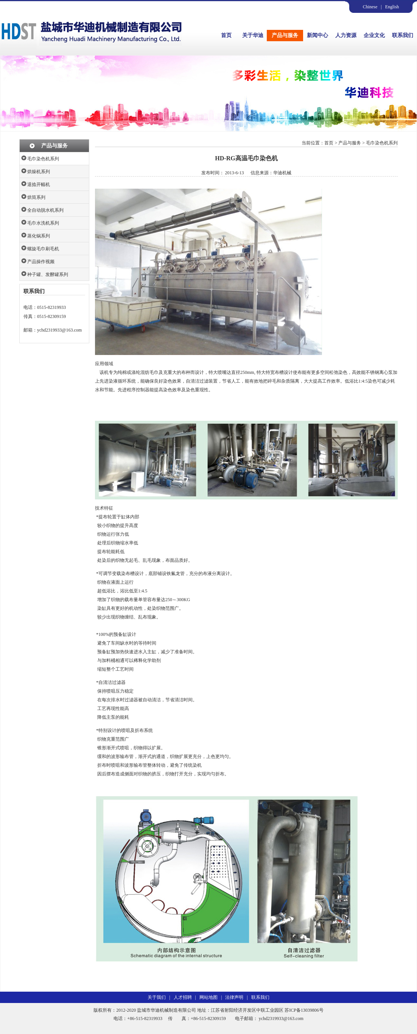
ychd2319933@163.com (59, 330)
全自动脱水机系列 (45, 210)
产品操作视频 (40, 261)
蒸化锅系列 (38, 236)
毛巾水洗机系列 (43, 223)
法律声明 (234, 997)
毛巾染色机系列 (43, 158)
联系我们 (402, 35)
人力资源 (345, 35)
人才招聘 (183, 997)
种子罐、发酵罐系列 (47, 274)
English (392, 6)
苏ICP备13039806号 (304, 1010)
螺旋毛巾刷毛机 (43, 248)
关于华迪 (252, 35)
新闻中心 (317, 35)
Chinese (370, 6)
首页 (226, 35)
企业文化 (374, 35)
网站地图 (208, 997)
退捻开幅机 (38, 184)
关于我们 (157, 997)
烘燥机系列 (38, 171)
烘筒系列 (36, 197)
